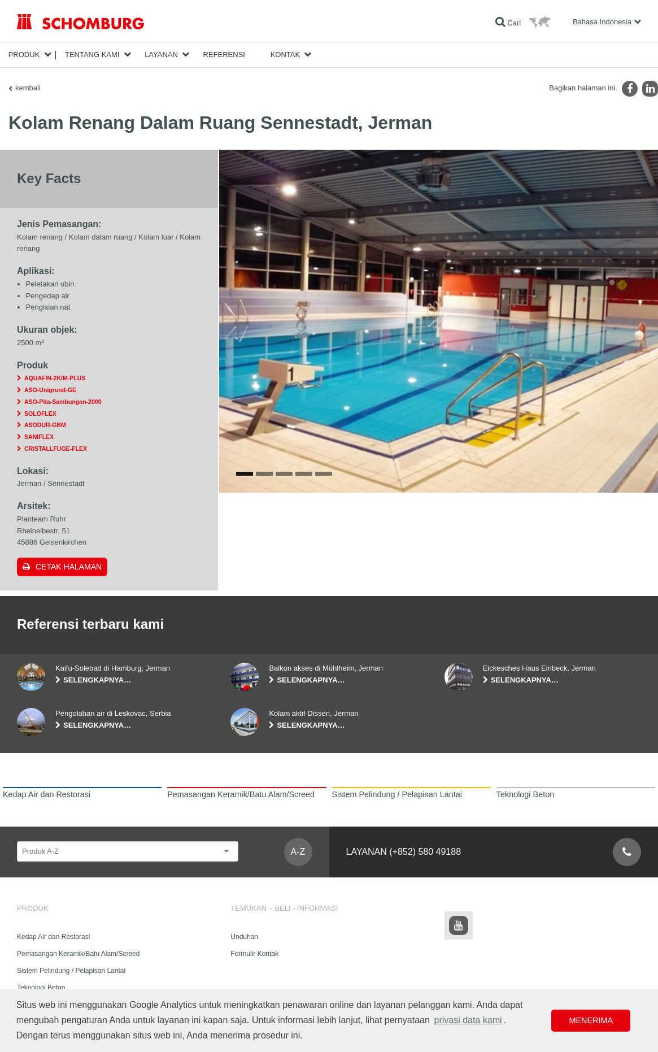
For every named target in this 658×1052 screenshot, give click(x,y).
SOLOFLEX (40, 413)
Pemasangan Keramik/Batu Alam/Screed (78, 954)
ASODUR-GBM (45, 424)
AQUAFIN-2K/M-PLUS (54, 378)
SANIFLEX (39, 436)
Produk (24, 54)
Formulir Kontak (254, 954)
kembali (28, 88)
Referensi (224, 54)
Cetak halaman (69, 566)
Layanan (161, 54)
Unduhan (244, 937)
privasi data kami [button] (468, 1020)
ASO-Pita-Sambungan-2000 (63, 401)
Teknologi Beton (41, 988)
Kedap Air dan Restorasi (53, 937)
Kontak (285, 54)
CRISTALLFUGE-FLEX (55, 448)
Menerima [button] (591, 1020)
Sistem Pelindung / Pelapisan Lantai (71, 971)
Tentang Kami (92, 54)
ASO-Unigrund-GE (50, 389)
